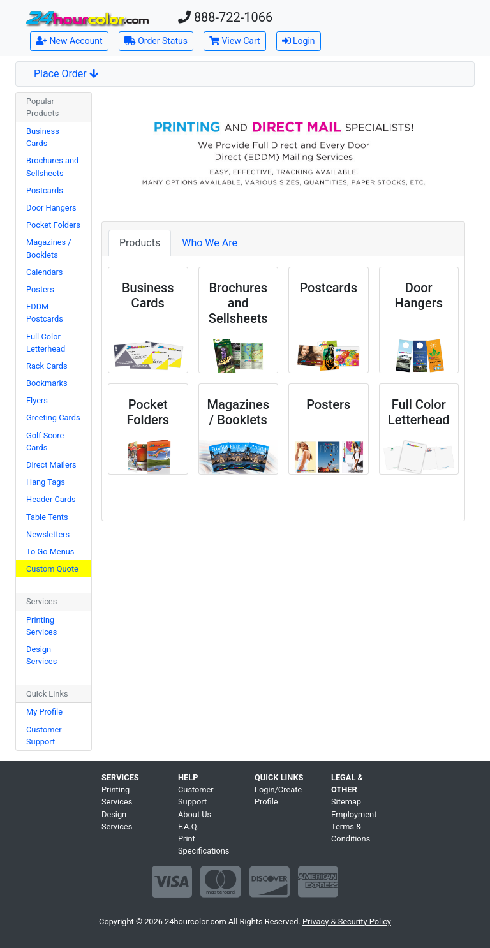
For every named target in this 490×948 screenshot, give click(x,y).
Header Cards (51, 499)
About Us (194, 814)
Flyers (37, 400)
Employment (353, 814)
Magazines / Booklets (48, 248)
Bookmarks (47, 383)
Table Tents (47, 517)
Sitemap (346, 801)
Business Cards (42, 137)
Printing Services (41, 626)
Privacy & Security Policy (346, 921)
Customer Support (44, 735)
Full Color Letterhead (45, 342)
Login (298, 41)
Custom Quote (52, 569)
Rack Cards (47, 366)
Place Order (66, 74)
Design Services (41, 655)
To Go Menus (50, 551)
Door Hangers (51, 207)
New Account (69, 41)
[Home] (87, 18)
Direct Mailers (51, 465)
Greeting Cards (53, 417)
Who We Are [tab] (209, 243)
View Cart (234, 41)
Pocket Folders (53, 225)
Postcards (44, 190)
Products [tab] (139, 243)
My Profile (44, 711)
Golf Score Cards (45, 441)
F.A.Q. (188, 826)
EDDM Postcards (44, 312)
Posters (40, 289)
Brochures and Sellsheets (52, 166)
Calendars (44, 272)
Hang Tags (45, 482)
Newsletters (48, 534)
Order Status (156, 41)
